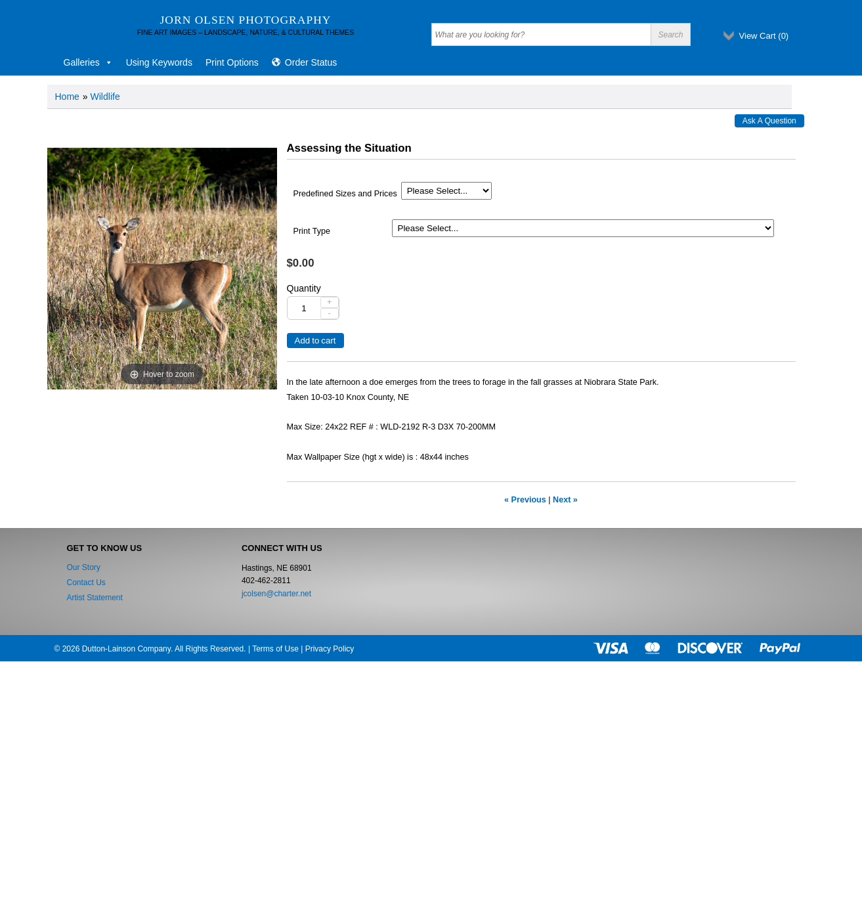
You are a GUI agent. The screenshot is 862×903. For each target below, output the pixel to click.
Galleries (88, 62)
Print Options (232, 62)
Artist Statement (95, 597)
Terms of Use (275, 648)
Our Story (83, 567)
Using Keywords (159, 62)
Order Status (311, 62)
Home (67, 96)
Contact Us (86, 582)
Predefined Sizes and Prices (345, 193)
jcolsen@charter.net (276, 593)
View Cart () (764, 36)
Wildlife (105, 96)
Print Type (311, 231)
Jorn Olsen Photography (246, 19)
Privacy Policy (330, 648)
